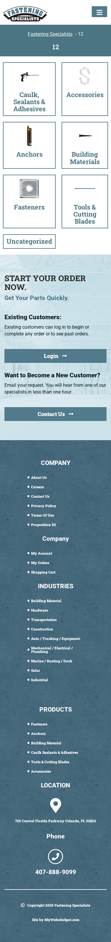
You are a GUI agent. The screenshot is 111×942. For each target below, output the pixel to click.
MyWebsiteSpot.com (61, 919)
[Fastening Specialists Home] (25, 14)
